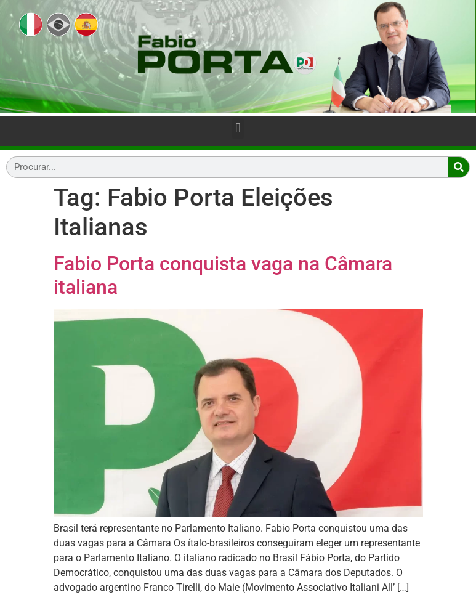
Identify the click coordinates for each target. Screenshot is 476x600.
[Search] (458, 167)
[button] (238, 128)
